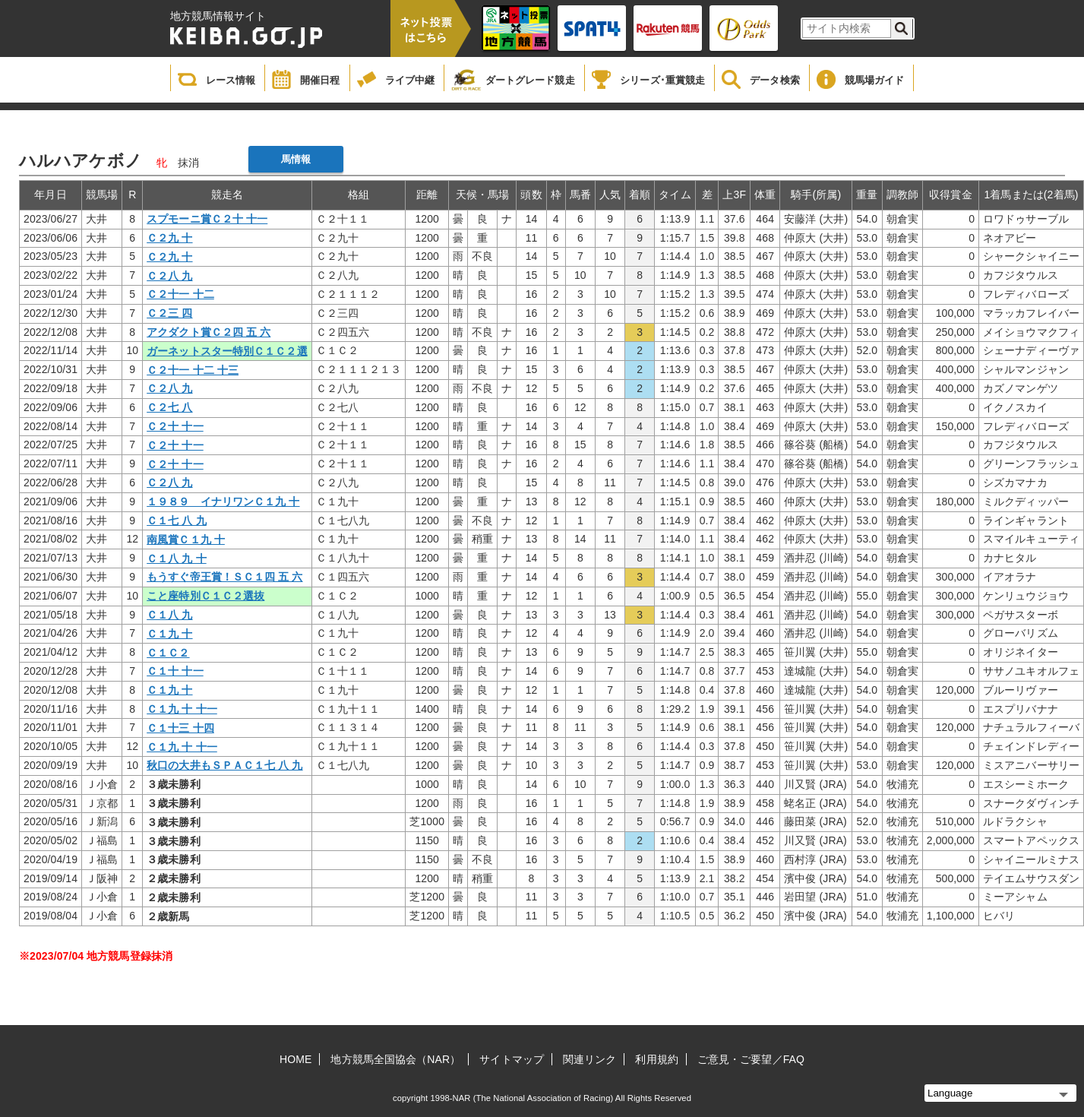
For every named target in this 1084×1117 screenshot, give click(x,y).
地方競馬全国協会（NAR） (395, 1059)
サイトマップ (511, 1059)
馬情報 (296, 159)
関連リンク (590, 1059)
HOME (295, 1059)
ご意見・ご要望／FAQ (750, 1059)
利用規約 (656, 1059)
